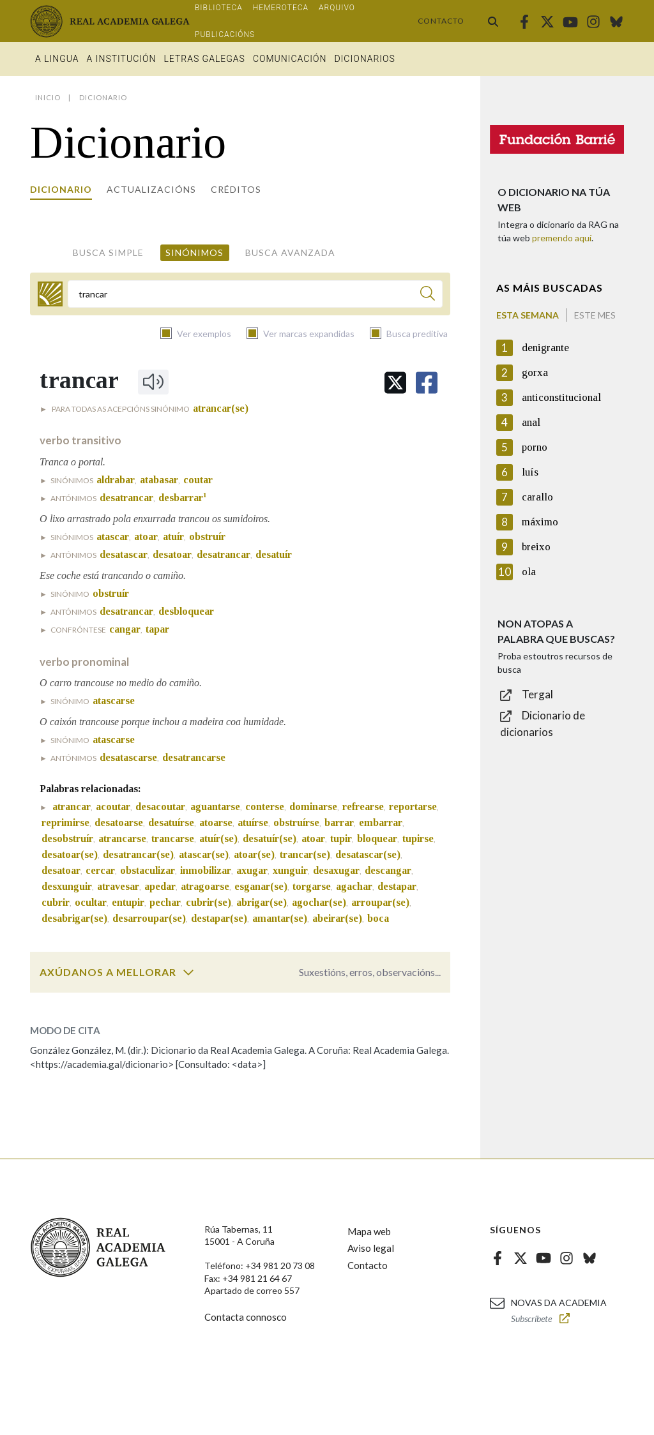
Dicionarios (364, 59)
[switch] (188, 972)
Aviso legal (370, 1248)
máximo (540, 522)
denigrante (545, 348)
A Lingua (57, 59)
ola (529, 572)
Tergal (537, 694)
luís (530, 472)
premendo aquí (561, 237)
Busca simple (108, 252)
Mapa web (369, 1231)
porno (534, 447)
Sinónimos (194, 252)
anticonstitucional (561, 397)
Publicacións (225, 34)
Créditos (236, 189)
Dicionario (61, 189)
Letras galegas (204, 59)
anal (531, 422)
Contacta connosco (245, 1317)
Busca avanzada (290, 252)
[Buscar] (427, 295)
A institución (121, 59)
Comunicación (290, 59)
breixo (536, 547)
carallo (537, 497)
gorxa (535, 372)
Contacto (441, 21)
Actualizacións (151, 189)
